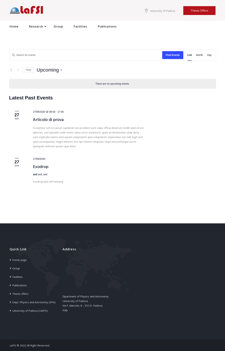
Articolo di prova (48, 120)
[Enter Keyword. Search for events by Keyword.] (85, 55)
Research (36, 26)
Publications (107, 26)
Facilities (80, 26)
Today (28, 70)
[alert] (112, 84)
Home (14, 26)
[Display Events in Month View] (199, 55)
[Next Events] (18, 70)
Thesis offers (199, 11)
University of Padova (162, 11)
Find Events (173, 55)
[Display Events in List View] (190, 55)
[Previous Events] (11, 70)
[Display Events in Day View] (209, 55)
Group (58, 26)
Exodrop (40, 167)
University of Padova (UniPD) (30, 310)
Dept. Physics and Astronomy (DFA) (33, 302)
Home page (19, 260)
